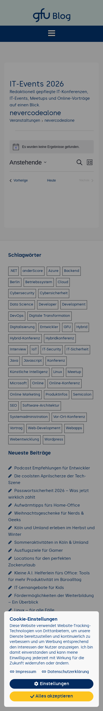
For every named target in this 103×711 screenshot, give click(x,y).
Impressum (23, 672)
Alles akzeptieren (51, 696)
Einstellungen (51, 684)
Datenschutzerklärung (61, 672)
